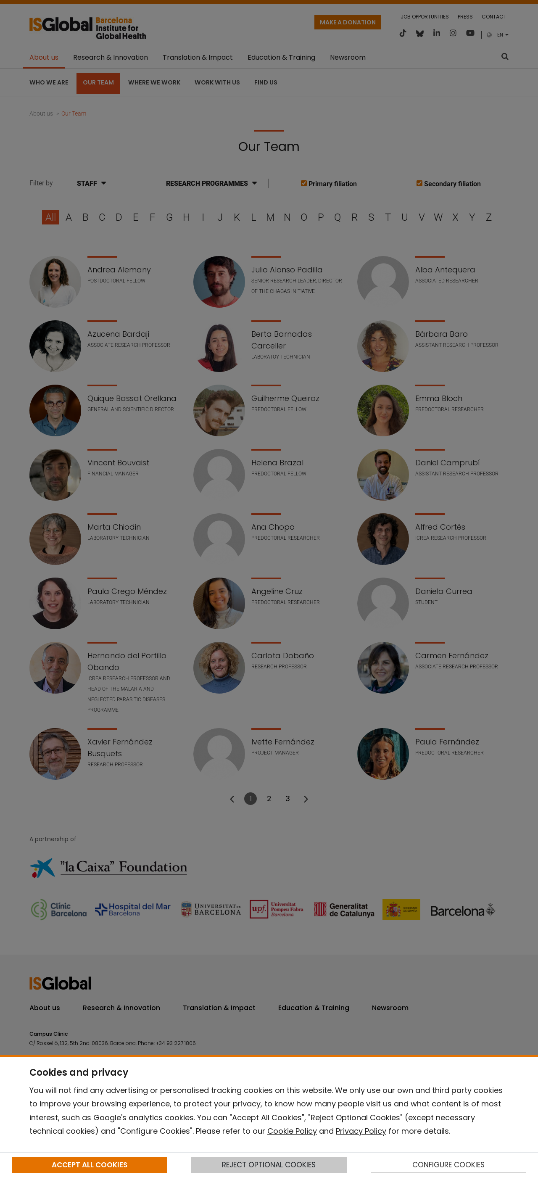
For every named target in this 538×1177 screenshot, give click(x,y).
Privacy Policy (361, 1131)
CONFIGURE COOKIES (448, 1165)
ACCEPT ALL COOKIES (89, 1165)
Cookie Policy (292, 1131)
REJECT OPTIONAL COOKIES (269, 1165)
